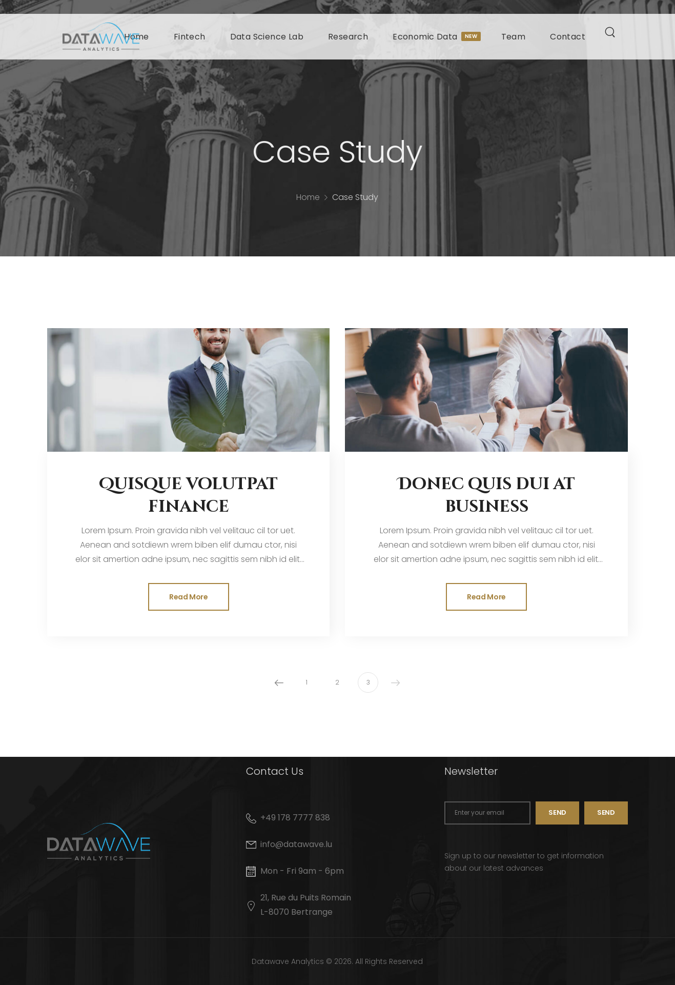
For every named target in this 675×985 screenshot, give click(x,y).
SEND (606, 812)
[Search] (611, 31)
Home (308, 204)
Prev (279, 682)
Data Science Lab (266, 37)
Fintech (190, 37)
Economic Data (434, 37)
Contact (567, 37)
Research (348, 37)
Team (513, 37)
